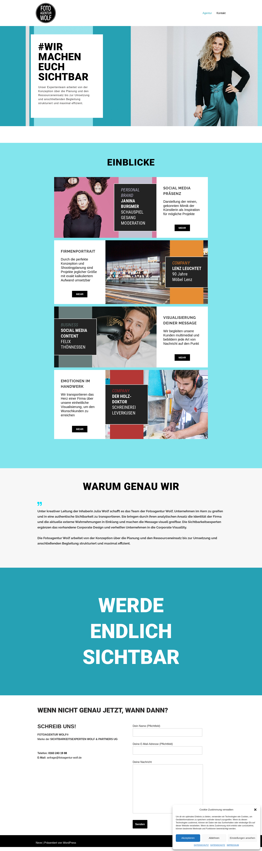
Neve (39, 846)
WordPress (69, 846)
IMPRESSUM (233, 845)
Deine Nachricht (168, 791)
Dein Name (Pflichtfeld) (167, 733)
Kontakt (221, 13)
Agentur (207, 13)
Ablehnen (214, 837)
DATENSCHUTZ (201, 845)
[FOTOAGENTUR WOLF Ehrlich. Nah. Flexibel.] (46, 13)
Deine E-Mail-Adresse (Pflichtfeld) (167, 751)
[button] (255, 809)
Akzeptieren (187, 837)
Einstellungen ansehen (242, 837)
